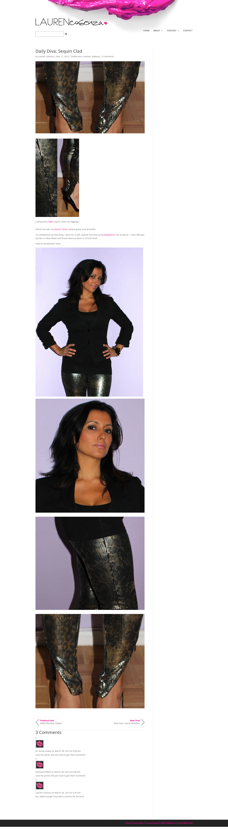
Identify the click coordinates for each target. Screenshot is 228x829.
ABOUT (156, 30)
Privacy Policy (138, 823)
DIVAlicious (76, 56)
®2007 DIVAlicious (168, 823)
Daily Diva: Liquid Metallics (127, 722)
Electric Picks (61, 229)
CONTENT (171, 30)
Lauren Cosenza (46, 56)
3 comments (108, 56)
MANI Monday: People (51, 722)
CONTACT (188, 30)
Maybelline (109, 234)
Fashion (87, 56)
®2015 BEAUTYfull (185, 823)
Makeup (96, 56)
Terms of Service (152, 823)
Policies (128, 823)
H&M (50, 221)
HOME (146, 30)
